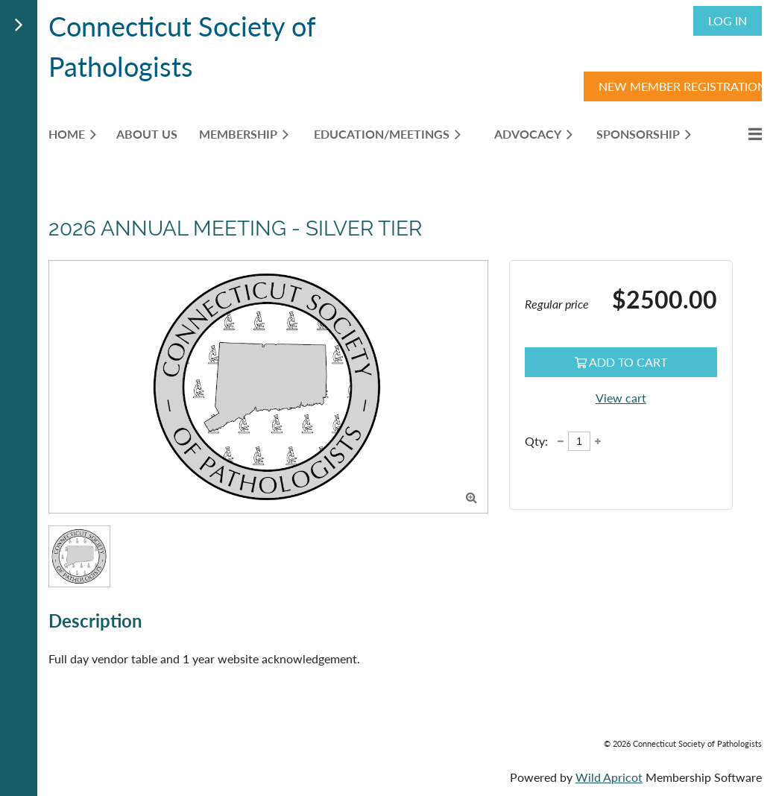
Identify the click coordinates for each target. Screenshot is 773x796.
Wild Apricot (609, 777)
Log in (727, 20)
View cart (621, 398)
